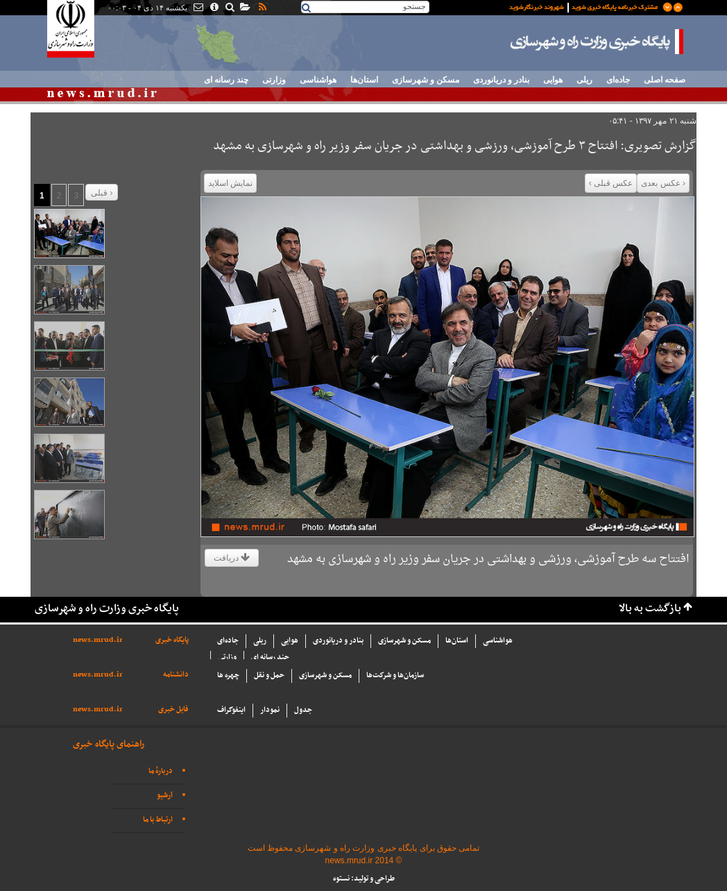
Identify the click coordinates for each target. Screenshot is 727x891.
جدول (303, 710)
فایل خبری (173, 709)
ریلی (584, 80)
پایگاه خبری (172, 640)
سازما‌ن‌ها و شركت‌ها (395, 675)
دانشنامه (176, 674)
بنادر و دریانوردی (501, 80)
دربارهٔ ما (160, 771)
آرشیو (165, 795)
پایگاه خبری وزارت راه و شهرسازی (597, 41)
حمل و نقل (269, 675)
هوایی (553, 80)
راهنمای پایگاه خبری (108, 744)
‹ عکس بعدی (663, 183)
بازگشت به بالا (650, 609)
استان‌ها (364, 80)
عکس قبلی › (611, 183)
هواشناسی (318, 80)
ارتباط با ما (158, 819)
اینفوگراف (231, 710)
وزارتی (274, 80)
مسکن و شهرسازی (425, 80)
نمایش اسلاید (230, 183)
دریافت (232, 558)
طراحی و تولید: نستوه (364, 878)
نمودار (270, 710)
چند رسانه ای (226, 80)
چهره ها (228, 675)
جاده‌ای (618, 80)
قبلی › (101, 193)
